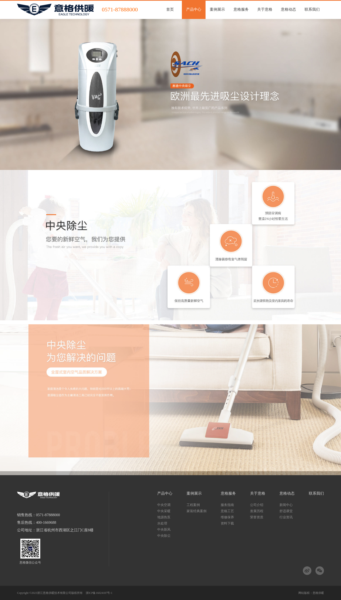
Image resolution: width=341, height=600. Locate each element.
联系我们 (316, 493)
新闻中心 (286, 505)
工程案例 (193, 505)
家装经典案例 (196, 511)
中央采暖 (163, 511)
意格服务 (228, 493)
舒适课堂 (286, 511)
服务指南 (227, 505)
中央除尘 (163, 535)
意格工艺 (227, 511)
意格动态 (287, 493)
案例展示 (194, 493)
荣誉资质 (256, 517)
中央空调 (163, 505)
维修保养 (227, 517)
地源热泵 (163, 517)
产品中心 (164, 493)
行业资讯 (286, 517)
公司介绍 (256, 505)
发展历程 (256, 511)
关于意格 (257, 493)
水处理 (162, 523)
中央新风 (163, 529)
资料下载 (227, 523)
